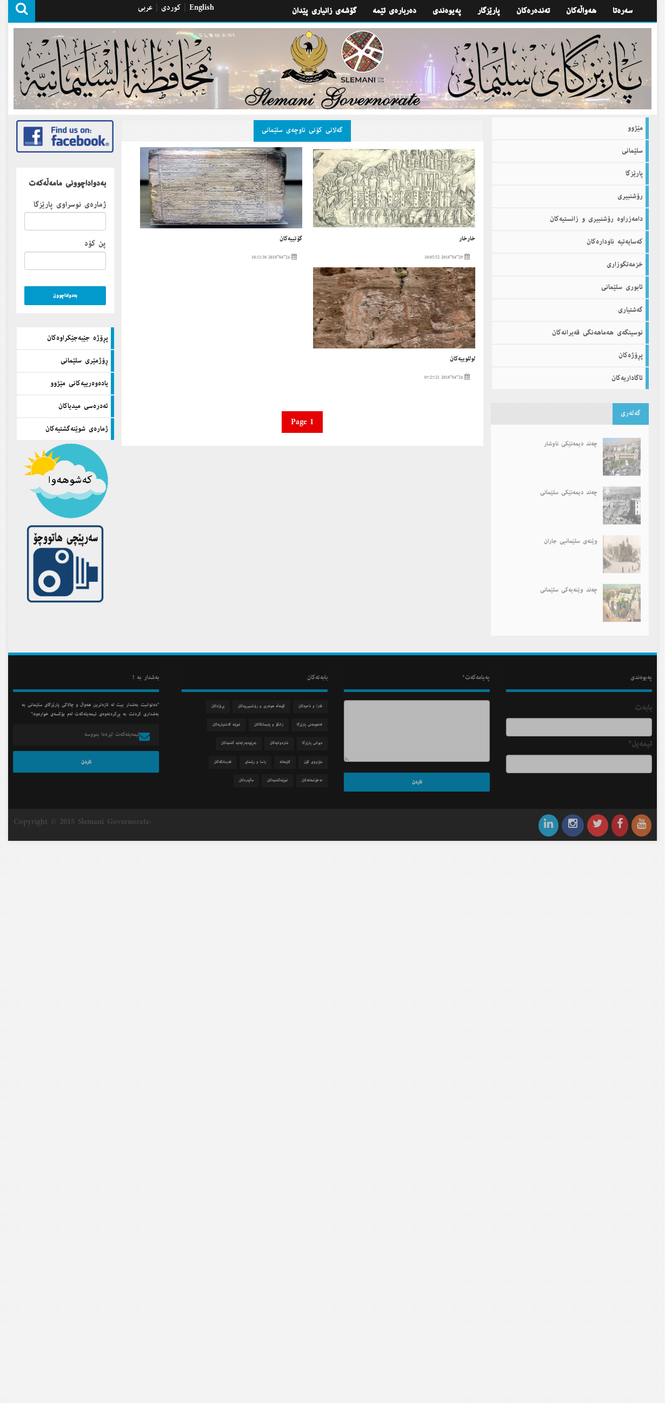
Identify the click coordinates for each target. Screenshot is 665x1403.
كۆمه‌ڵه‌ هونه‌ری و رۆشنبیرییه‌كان (265, 706)
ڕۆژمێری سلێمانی (84, 360)
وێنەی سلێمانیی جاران (570, 534)
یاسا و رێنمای (259, 762)
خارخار (467, 238)
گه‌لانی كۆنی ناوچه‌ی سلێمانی (302, 130)
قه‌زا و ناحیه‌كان (314, 706)
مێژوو (635, 124)
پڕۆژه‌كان (631, 351)
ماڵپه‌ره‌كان (250, 780)
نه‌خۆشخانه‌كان (315, 780)
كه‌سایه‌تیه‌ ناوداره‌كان (615, 238)
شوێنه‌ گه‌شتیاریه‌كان (230, 725)
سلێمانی (632, 147)
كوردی (171, 8)
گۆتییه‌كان (291, 238)
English (201, 8)
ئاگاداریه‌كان (627, 374)
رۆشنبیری (630, 192)
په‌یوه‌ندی (447, 11)
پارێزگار (488, 11)
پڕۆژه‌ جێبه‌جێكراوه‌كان (77, 338)
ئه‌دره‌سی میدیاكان (83, 406)
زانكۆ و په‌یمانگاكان (272, 725)
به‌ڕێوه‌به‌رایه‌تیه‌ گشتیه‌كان (242, 743)
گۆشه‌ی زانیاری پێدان (324, 11)
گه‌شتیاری (630, 306)
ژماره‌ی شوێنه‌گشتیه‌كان (76, 429)
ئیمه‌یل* (644, 744)
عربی (145, 8)
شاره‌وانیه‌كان (283, 743)
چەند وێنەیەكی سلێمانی (568, 583)
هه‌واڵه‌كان (581, 11)
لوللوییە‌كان (462, 359)
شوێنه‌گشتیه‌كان (281, 780)
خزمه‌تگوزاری (625, 260)
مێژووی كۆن (317, 762)
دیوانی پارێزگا (316, 743)
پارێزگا (634, 169)
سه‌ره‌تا (623, 11)
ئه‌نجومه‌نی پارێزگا (313, 725)
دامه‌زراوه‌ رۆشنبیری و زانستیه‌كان (596, 215)
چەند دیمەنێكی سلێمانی (568, 485)
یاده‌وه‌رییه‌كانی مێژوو (79, 383)
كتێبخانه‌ (288, 762)
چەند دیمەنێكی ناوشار (570, 437)
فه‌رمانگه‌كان (226, 762)
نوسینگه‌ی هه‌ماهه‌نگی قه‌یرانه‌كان (597, 329)
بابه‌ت (647, 708)
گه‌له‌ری (631, 409)
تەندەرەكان (533, 11)
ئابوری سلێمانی (622, 283)
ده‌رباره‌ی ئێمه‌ (394, 11)
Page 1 (302, 422)
